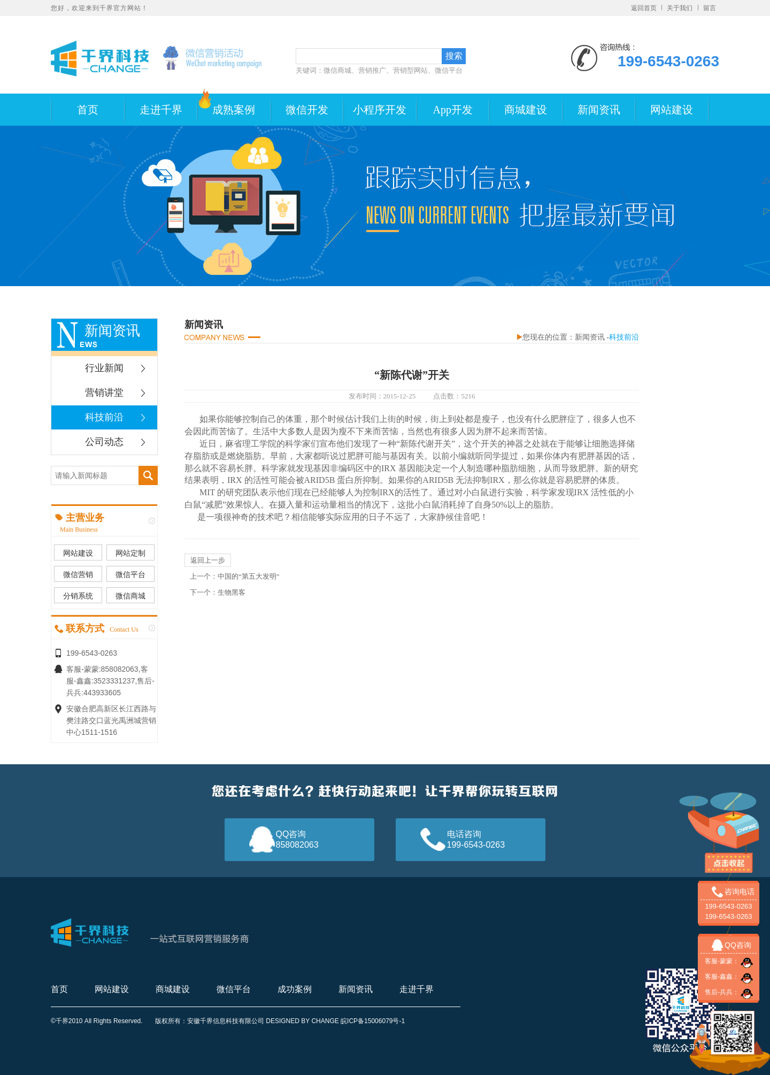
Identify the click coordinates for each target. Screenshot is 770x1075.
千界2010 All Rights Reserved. (100, 1021)
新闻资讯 (599, 110)
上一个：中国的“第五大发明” (235, 576)
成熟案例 (233, 110)
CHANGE (324, 1021)
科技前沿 (104, 417)
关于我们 (679, 8)
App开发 (453, 110)
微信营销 (78, 574)
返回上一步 (207, 560)
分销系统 (78, 596)
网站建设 (671, 110)
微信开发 (307, 110)
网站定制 (130, 553)
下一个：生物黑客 (217, 592)
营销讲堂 (104, 392)
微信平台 (130, 574)
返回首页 (644, 8)
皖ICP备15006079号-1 (373, 1021)
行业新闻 (104, 368)
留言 (709, 8)
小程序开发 (379, 110)
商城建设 (525, 110)
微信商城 (130, 596)
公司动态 (104, 441)
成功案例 (295, 989)
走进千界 (161, 110)
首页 (87, 110)
